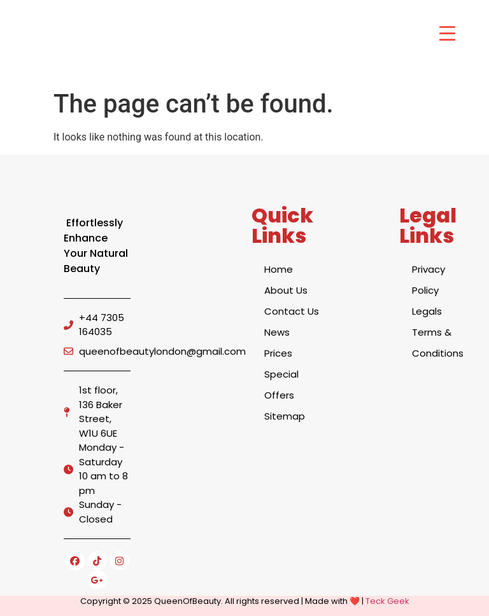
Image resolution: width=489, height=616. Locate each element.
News (277, 332)
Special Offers (281, 384)
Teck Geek (387, 601)
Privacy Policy (428, 280)
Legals (427, 311)
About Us (286, 290)
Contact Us (291, 311)
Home (278, 269)
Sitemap (284, 416)
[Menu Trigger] (447, 33)
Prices (278, 353)
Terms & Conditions (438, 342)
